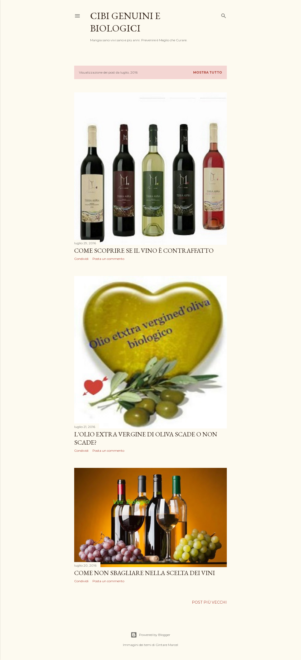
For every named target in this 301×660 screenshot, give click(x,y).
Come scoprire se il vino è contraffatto (144, 250)
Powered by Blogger (150, 635)
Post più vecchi (209, 602)
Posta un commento (108, 259)
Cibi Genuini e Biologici (125, 22)
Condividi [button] (81, 259)
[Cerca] (223, 15)
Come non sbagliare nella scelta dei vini (144, 573)
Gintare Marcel (167, 645)
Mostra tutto (207, 72)
